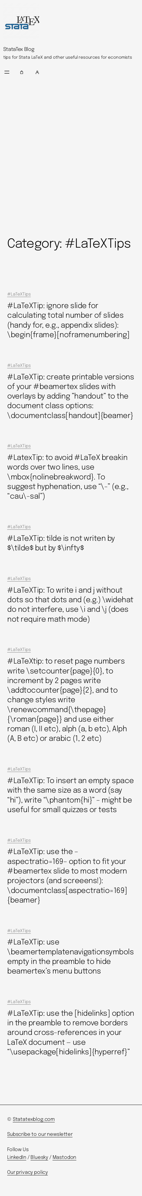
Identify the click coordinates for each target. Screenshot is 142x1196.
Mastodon (65, 1157)
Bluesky (39, 1157)
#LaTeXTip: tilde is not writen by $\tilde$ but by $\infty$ (61, 543)
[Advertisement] (71, 158)
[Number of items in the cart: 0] (22, 72)
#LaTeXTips (19, 294)
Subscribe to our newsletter (40, 1134)
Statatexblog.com (34, 1119)
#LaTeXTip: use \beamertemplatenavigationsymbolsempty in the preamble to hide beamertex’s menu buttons (70, 956)
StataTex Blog (18, 49)
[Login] (86, 72)
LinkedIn (16, 1157)
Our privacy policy (27, 1172)
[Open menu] (6, 72)
